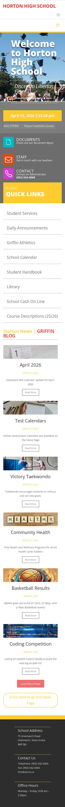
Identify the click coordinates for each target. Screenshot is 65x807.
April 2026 (30, 365)
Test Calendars (30, 420)
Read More (30, 392)
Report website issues (40, 126)
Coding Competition (31, 644)
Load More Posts (31, 683)
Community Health (30, 532)
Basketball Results (31, 588)
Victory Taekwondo (30, 476)
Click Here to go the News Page (30, 700)
